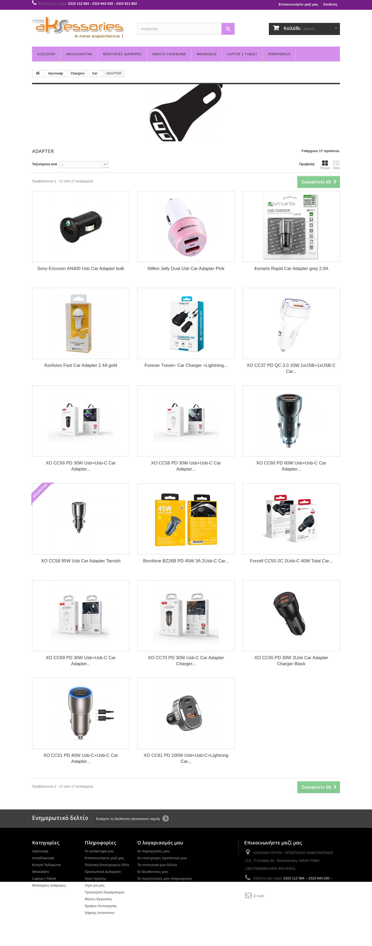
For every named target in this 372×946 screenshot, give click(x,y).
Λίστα (336, 164)
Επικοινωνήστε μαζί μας (298, 4)
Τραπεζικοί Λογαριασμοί (104, 892)
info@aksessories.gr (280, 896)
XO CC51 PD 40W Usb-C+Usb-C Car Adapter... (80, 758)
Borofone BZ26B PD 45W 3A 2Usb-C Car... (186, 560)
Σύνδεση (330, 4)
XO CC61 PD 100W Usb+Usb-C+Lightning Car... (186, 758)
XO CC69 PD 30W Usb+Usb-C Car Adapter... (81, 660)
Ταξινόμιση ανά (44, 164)
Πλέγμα (325, 164)
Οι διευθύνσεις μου (152, 872)
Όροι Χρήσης (95, 878)
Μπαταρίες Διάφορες (122, 54)
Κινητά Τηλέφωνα (169, 54)
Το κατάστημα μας (99, 851)
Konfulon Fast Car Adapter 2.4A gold (80, 365)
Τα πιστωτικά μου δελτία (157, 865)
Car (94, 73)
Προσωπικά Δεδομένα (103, 872)
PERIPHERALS (279, 54)
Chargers (78, 73)
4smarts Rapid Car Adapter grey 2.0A (291, 268)
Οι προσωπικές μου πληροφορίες (164, 878)
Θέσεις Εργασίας (98, 899)
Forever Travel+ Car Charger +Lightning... (186, 365)
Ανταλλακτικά (79, 54)
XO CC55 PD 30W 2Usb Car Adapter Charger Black (291, 660)
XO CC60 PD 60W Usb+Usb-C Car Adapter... (291, 466)
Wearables (207, 54)
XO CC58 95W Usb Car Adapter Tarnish (80, 560)
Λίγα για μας (95, 885)
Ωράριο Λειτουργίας (101, 906)
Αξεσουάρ (46, 54)
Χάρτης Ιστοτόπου (99, 913)
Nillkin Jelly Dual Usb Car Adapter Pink (186, 268)
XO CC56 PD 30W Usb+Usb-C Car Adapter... (81, 466)
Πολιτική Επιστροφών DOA (107, 865)
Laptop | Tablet (242, 54)
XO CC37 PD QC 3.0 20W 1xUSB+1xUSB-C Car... (291, 368)
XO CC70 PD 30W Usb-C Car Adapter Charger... (186, 660)
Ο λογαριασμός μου (160, 842)
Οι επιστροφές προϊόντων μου (162, 858)
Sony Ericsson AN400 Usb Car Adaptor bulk (80, 268)
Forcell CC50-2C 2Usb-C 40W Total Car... (291, 560)
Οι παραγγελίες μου (153, 851)
